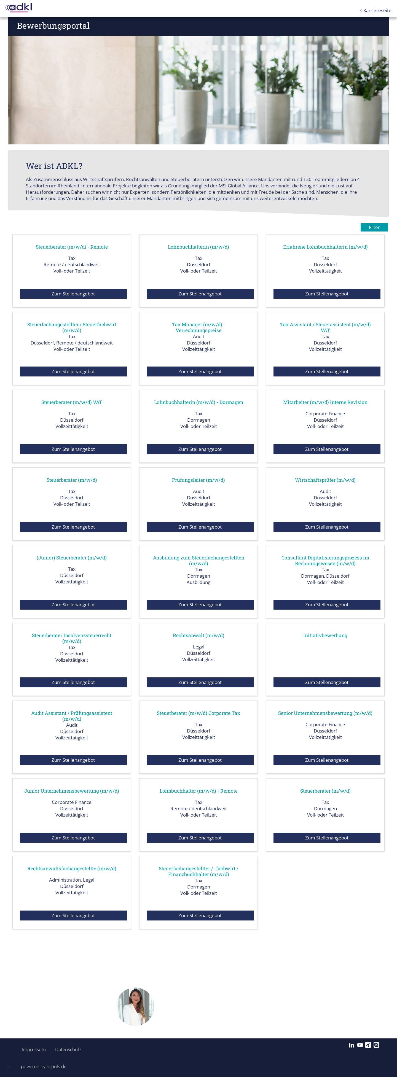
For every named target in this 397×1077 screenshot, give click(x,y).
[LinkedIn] (352, 1045)
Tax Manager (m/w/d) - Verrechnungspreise (198, 327)
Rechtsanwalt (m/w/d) (198, 635)
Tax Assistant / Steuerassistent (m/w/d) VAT (325, 327)
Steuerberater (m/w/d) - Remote (71, 246)
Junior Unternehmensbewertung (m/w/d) (71, 793)
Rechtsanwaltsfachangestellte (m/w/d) (71, 868)
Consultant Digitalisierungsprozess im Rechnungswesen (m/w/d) (325, 560)
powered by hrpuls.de (43, 1066)
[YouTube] (360, 1045)
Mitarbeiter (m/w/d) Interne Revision (325, 402)
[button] (9, 1067)
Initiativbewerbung (325, 635)
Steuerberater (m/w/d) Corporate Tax (199, 713)
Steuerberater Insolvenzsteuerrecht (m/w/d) (72, 638)
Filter (374, 227)
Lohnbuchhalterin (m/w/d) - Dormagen (199, 402)
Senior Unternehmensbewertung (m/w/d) (325, 716)
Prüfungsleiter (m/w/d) (198, 479)
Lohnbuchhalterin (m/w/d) (198, 246)
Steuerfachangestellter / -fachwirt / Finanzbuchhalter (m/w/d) (198, 871)
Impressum (32, 1049)
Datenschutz (65, 1049)
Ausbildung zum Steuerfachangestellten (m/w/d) (198, 560)
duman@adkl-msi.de (210, 1017)
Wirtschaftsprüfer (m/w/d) (325, 479)
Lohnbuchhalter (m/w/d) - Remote (198, 790)
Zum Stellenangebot (73, 293)
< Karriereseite (375, 10)
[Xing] (368, 1045)
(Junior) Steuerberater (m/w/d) (72, 557)
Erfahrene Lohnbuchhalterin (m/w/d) (325, 246)
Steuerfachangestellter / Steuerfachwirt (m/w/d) (71, 327)
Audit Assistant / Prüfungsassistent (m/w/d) (72, 716)
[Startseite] (28, 7)
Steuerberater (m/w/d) (72, 479)
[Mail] (376, 1045)
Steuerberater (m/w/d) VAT (72, 402)
